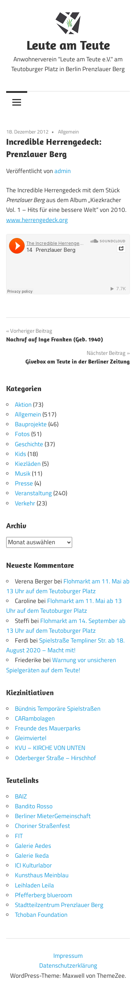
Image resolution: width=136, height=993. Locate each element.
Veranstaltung (33, 493)
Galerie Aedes (33, 845)
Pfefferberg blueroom (43, 895)
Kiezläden (28, 463)
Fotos (22, 434)
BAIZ (21, 796)
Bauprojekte (31, 424)
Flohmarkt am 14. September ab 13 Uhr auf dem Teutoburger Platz (65, 625)
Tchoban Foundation (41, 914)
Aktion (23, 404)
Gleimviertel (30, 738)
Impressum (68, 955)
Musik (22, 473)
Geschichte (29, 444)
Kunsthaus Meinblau (42, 875)
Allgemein (68, 131)
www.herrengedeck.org (37, 220)
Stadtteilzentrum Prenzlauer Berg (59, 905)
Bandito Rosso (34, 806)
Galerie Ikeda (32, 855)
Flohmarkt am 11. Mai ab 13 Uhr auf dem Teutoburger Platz (67, 586)
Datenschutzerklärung (68, 965)
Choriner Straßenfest (42, 825)
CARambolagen (35, 718)
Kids (20, 454)
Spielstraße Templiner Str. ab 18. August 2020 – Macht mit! (65, 645)
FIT (19, 836)
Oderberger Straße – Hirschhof (55, 758)
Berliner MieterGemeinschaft (53, 816)
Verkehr (25, 503)
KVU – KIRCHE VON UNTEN (50, 747)
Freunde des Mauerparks (48, 728)
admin (62, 171)
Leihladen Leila (34, 885)
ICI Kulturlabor (33, 865)
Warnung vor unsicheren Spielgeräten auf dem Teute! (61, 664)
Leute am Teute (68, 45)
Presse (24, 483)
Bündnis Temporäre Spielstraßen (57, 708)
